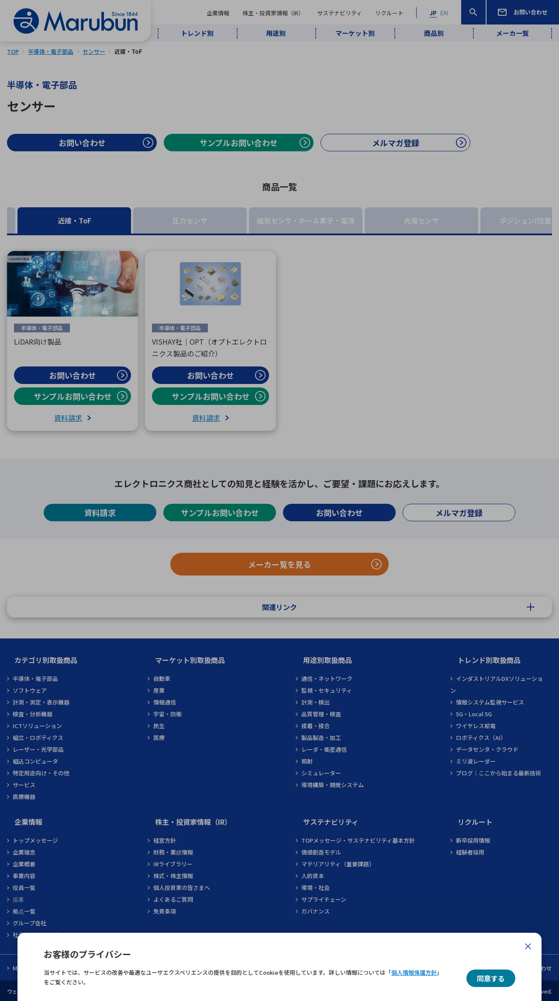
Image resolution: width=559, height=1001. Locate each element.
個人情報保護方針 (414, 972)
